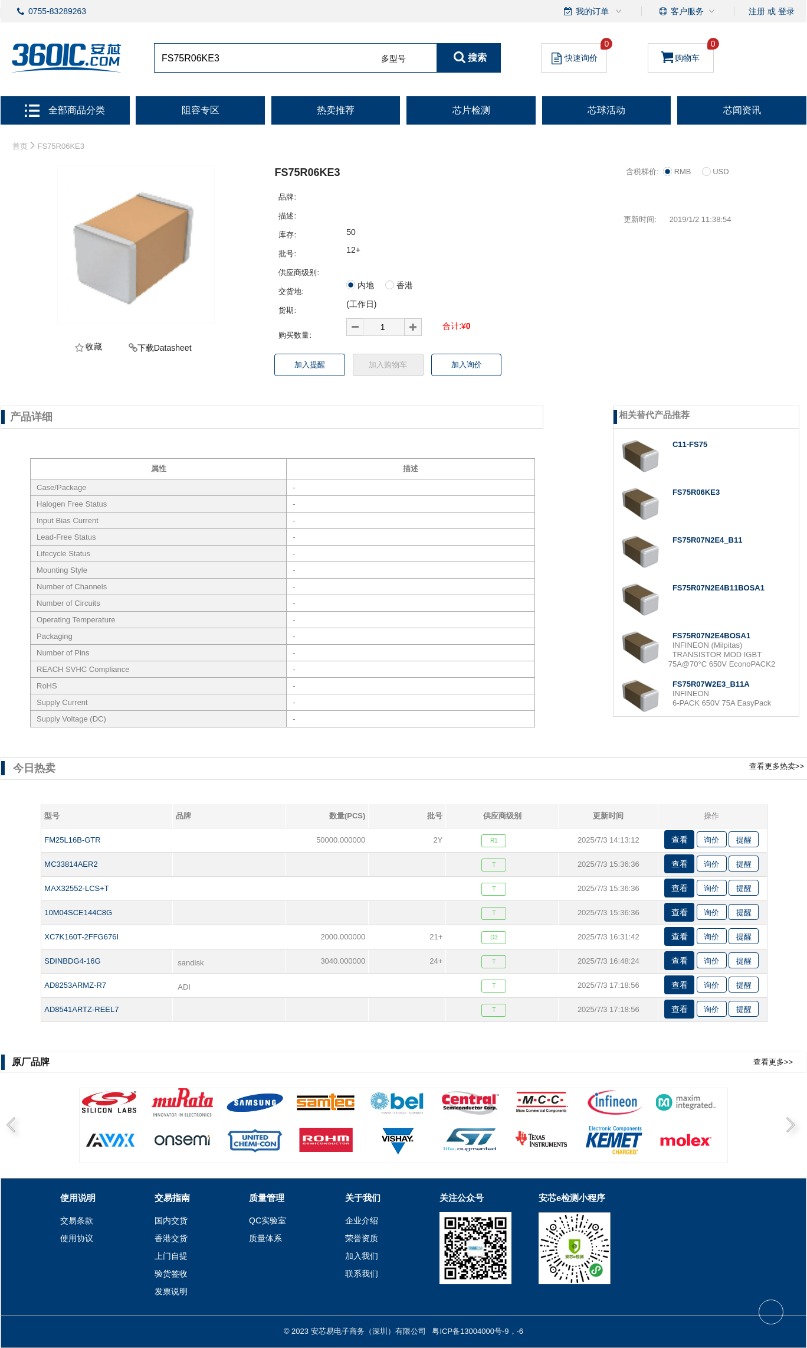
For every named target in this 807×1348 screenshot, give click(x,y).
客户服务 (687, 11)
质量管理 (266, 1198)
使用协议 (76, 1238)
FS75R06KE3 (696, 492)
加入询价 (466, 364)
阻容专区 (200, 110)
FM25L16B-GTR (72, 839)
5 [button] (400, 1145)
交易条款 (76, 1220)
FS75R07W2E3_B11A (711, 684)
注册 (757, 11)
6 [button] (478, 1145)
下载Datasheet (164, 347)
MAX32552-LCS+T (76, 888)
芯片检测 (471, 110)
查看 (679, 839)
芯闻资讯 (742, 110)
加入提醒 (309, 364)
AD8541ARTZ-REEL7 (81, 1009)
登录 (786, 11)
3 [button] (244, 1145)
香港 (399, 285)
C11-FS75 (689, 444)
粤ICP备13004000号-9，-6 (477, 1331)
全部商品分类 (65, 110)
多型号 (393, 58)
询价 (711, 839)
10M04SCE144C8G (78, 912)
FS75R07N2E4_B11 (707, 540)
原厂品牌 (31, 1062)
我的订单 (593, 11)
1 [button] (88, 1145)
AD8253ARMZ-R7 (75, 985)
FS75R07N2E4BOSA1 (711, 635)
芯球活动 (606, 110)
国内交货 (171, 1220)
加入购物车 (388, 364)
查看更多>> (773, 1061)
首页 (20, 146)
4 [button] (322, 1145)
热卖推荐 (336, 110)
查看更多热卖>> (776, 766)
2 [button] (166, 1145)
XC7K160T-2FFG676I (81, 936)
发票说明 (171, 1291)
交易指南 (172, 1198)
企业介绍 (361, 1220)
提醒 (744, 839)
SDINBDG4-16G (72, 961)
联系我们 (361, 1273)
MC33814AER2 (70, 864)
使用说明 (78, 1198)
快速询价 (579, 53)
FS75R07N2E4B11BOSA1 (718, 587)
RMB (681, 171)
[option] (403, 1126)
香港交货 (171, 1238)
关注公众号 (461, 1198)
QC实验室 (267, 1220)
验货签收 (171, 1273)
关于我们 (362, 1198)
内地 (364, 285)
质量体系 (265, 1238)
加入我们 (361, 1256)
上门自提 (171, 1256)
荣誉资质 (361, 1238)
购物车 (687, 53)
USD (715, 171)
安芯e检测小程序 (572, 1198)
